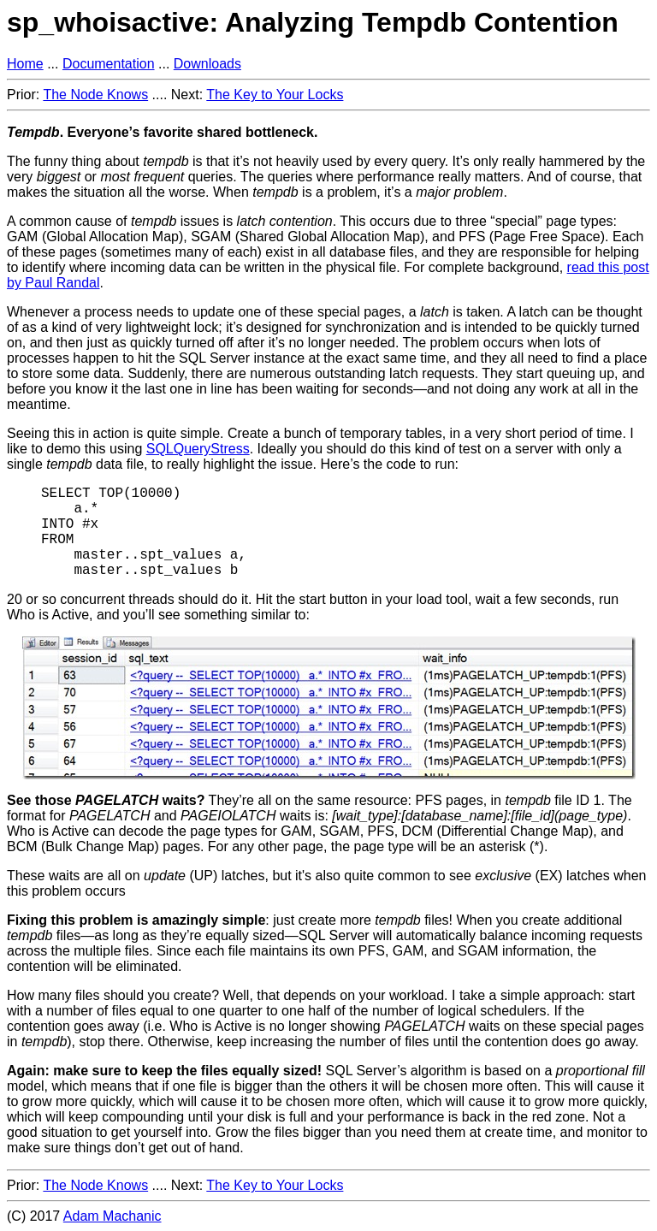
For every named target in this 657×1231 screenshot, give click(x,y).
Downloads (207, 63)
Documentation (108, 63)
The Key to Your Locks (274, 94)
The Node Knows (95, 94)
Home (25, 63)
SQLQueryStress (198, 448)
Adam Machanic (112, 1216)
